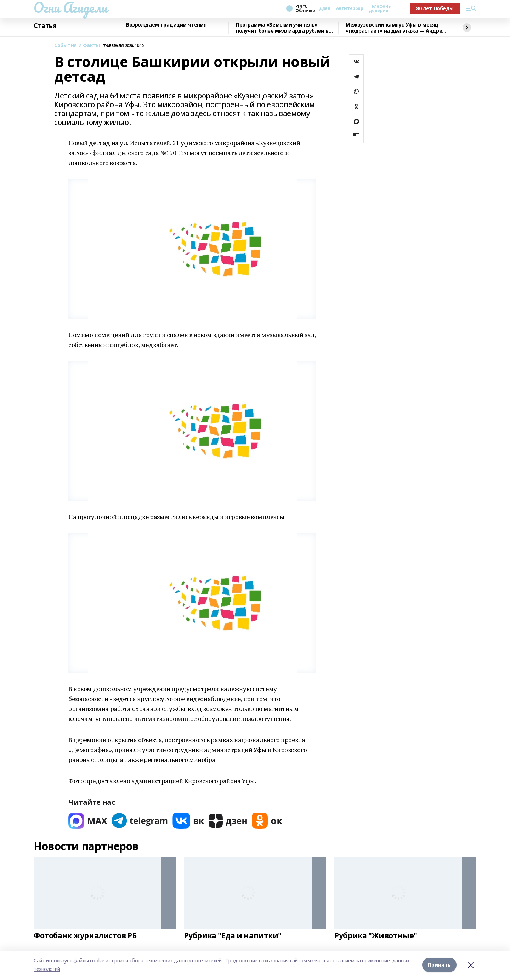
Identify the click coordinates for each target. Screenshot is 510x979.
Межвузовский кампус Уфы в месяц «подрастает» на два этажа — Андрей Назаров (396, 28)
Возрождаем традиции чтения (166, 25)
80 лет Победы (435, 8)
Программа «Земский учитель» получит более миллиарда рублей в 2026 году (282, 28)
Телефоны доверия (380, 8)
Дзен (324, 8)
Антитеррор (349, 8)
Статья (45, 26)
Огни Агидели (70, 7)
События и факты (77, 45)
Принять (439, 964)
